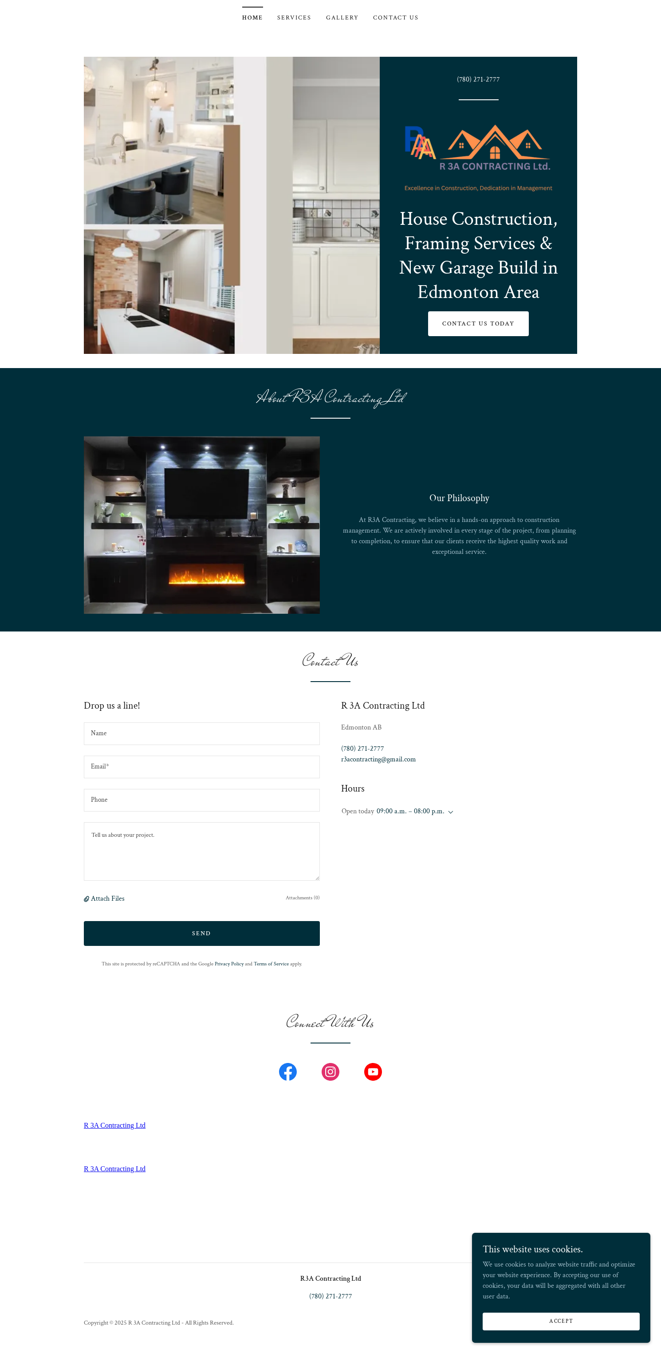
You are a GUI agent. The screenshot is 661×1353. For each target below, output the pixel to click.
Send (201, 936)
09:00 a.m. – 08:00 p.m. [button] (411, 813)
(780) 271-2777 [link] (478, 79)
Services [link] (294, 18)
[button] (87, 901)
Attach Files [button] (108, 901)
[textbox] (202, 736)
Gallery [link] (342, 18)
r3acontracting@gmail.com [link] (378, 761)
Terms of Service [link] (271, 966)
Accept (562, 1321)
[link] (478, 157)
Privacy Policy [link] (229, 966)
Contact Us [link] (396, 18)
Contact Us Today (478, 325)
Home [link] (252, 18)
